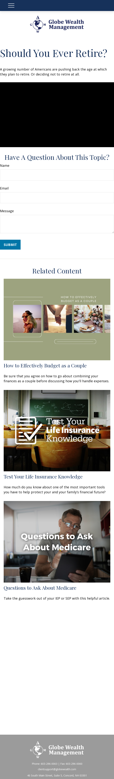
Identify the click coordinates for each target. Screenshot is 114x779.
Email (4, 188)
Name (4, 165)
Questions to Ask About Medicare (40, 587)
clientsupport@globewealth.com (57, 769)
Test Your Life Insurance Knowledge (43, 476)
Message (7, 211)
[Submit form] (10, 245)
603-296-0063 (49, 763)
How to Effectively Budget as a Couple (45, 365)
